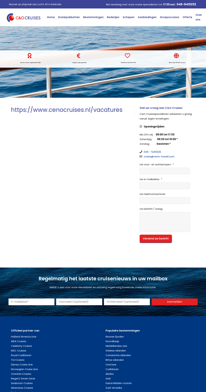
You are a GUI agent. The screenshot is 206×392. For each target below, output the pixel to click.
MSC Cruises (18, 350)
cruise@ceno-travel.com (159, 156)
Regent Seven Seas (23, 378)
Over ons (199, 17)
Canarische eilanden (118, 355)
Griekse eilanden (116, 350)
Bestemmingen (93, 17)
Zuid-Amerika (114, 388)
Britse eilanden (115, 360)
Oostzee (111, 364)
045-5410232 (186, 4)
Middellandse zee (116, 346)
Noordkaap (112, 341)
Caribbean (112, 369)
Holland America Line (23, 336)
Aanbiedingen (147, 17)
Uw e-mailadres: (151, 179)
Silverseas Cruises (22, 388)
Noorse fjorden (115, 336)
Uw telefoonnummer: (153, 194)
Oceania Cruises (21, 374)
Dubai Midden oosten (119, 383)
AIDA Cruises (18, 341)
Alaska (110, 374)
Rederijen (113, 17)
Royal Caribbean (21, 355)
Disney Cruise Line (22, 364)
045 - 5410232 (152, 152)
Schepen (128, 17)
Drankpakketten (69, 17)
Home (51, 17)
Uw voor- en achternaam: (157, 164)
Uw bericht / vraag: (151, 209)
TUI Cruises (17, 360)
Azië (108, 378)
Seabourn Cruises (22, 383)
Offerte (187, 17)
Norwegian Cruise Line (24, 369)
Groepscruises (169, 17)
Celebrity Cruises (21, 346)
